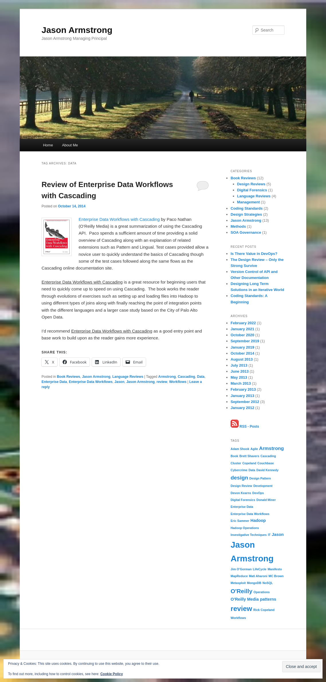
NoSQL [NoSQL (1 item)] (267, 583)
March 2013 (241, 383)
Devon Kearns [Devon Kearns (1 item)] (241, 493)
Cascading (186, 377)
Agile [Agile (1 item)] (254, 449)
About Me (70, 145)
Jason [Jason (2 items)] (278, 534)
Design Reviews (251, 184)
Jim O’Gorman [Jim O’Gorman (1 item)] (241, 569)
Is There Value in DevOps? (254, 253)
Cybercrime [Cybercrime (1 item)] (239, 470)
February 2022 (243, 323)
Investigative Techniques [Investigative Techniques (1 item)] (249, 534)
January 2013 (242, 396)
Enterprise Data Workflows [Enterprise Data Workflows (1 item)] (250, 514)
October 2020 (242, 335)
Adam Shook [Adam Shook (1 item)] (240, 449)
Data (201, 377)
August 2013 (242, 359)
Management (248, 202)
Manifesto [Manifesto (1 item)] (275, 569)
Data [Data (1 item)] (252, 470)
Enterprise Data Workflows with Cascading (119, 219)
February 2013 (243, 389)
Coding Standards (247, 208)
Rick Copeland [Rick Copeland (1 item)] (263, 610)
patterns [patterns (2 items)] (268, 599)
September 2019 (245, 341)
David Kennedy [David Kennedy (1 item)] (267, 470)
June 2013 (240, 371)
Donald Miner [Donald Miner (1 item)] (266, 500)
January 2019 (242, 347)
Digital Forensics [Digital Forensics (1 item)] (243, 500)
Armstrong (167, 377)
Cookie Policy (111, 674)
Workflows (177, 382)
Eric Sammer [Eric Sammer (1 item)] (240, 520)
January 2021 (242, 329)
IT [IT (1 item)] (269, 534)
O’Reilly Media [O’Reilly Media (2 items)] (245, 599)
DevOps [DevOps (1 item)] (258, 493)
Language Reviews (127, 377)
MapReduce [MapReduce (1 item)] (239, 576)
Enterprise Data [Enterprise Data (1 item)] (242, 506)
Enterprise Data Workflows (90, 382)
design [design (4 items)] (239, 478)
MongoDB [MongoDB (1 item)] (254, 583)
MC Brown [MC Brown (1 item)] (276, 576)
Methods (238, 226)
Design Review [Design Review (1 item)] (241, 486)
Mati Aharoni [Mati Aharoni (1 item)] (258, 576)
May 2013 (239, 377)
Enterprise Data (54, 382)
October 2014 (242, 353)
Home (48, 145)
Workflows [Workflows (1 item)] (238, 618)
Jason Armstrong (77, 30)
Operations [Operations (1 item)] (262, 592)
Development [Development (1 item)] (262, 486)
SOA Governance (246, 232)
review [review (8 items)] (241, 608)
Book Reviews (68, 377)
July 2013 (239, 365)
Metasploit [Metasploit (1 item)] (238, 583)
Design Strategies (246, 214)
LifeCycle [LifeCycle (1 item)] (259, 569)
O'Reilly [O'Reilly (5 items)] (241, 591)
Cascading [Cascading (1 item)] (268, 456)
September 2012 (245, 402)
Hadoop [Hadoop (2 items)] (258, 520)
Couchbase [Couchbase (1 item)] (266, 463)
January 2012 (242, 408)
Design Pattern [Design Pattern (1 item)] (260, 478)
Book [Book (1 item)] (234, 456)
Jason (120, 382)
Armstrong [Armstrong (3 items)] (271, 448)
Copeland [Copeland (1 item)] (249, 463)
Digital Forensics (252, 190)
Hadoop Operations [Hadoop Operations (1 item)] (245, 528)
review (161, 382)
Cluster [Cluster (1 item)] (236, 463)
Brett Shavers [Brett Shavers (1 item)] (249, 456)
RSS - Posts (245, 426)
